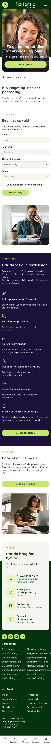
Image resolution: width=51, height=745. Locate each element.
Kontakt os (32, 694)
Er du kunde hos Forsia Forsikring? (22, 184)
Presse (5, 703)
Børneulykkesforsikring (13, 670)
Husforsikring (8, 678)
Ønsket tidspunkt (11, 159)
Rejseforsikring (9, 657)
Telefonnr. (7, 147)
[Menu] (5, 740)
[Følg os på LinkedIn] (16, 636)
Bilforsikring (8, 649)
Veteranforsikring (35, 674)
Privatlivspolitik (34, 707)
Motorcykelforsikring (37, 666)
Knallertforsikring (35, 678)
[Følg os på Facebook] (4, 636)
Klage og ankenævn (37, 703)
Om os (5, 694)
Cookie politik (34, 711)
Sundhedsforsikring (11, 661)
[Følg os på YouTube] (22, 636)
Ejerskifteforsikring (36, 649)
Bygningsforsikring (36, 657)
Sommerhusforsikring (37, 661)
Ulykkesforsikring (10, 666)
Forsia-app (7, 711)
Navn (4, 134)
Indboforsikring (9, 653)
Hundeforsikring (10, 674)
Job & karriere (9, 699)
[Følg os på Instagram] (10, 636)
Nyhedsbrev (8, 707)
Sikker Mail (32, 699)
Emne (5, 171)
